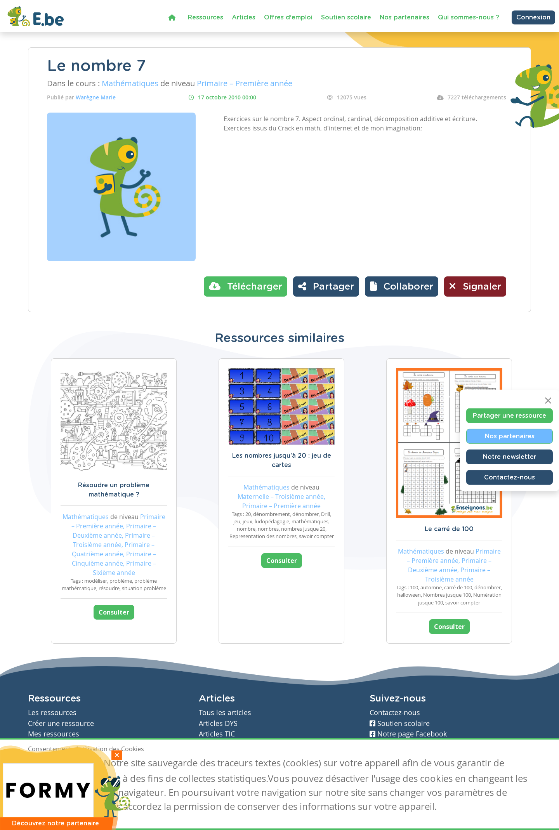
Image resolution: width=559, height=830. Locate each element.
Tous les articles (225, 712)
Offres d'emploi (288, 17)
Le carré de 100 (449, 529)
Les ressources (52, 712)
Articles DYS (218, 723)
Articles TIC (217, 733)
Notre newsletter (509, 457)
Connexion (533, 17)
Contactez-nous (509, 477)
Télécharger (245, 286)
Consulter (114, 612)
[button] (401, 286)
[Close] (548, 400)
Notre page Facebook (408, 733)
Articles (243, 17)
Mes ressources (53, 733)
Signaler (475, 286)
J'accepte (46, 764)
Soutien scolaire (346, 17)
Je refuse (83, 764)
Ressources (205, 17)
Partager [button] (326, 286)
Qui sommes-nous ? (468, 17)
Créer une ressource (61, 723)
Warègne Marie (96, 97)
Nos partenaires (404, 17)
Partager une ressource (509, 416)
